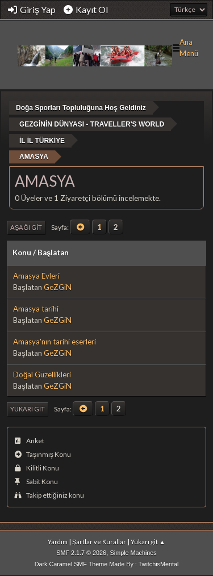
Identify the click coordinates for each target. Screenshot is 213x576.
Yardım (58, 541)
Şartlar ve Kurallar (99, 541)
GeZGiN (58, 287)
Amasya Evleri (36, 275)
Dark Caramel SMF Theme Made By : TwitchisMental (107, 564)
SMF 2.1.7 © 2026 (81, 552)
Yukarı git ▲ (148, 541)
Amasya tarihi (36, 308)
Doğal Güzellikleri (42, 374)
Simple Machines (133, 552)
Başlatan (53, 252)
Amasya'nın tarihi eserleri (54, 341)
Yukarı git (27, 409)
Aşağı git (26, 227)
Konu (21, 252)
